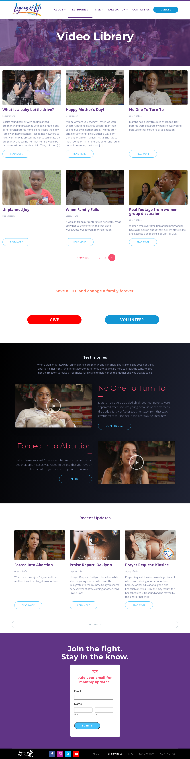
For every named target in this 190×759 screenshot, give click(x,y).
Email (77, 691)
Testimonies (79, 9)
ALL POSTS (95, 624)
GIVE (54, 320)
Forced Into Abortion (33, 565)
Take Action (117, 9)
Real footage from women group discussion (153, 212)
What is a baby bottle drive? (28, 110)
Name (78, 704)
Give (98, 9)
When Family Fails (82, 210)
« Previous (83, 257)
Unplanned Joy (15, 210)
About (58, 9)
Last (97, 714)
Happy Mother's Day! (85, 110)
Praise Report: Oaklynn (91, 565)
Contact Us (141, 9)
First (76, 714)
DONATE (166, 9)
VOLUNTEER (132, 320)
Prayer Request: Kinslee (147, 565)
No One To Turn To (146, 110)
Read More (16, 153)
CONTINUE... (115, 426)
